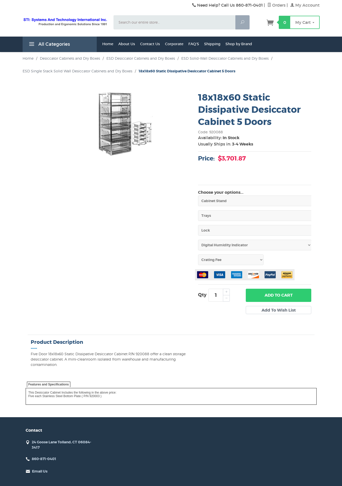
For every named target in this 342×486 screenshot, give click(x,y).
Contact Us (150, 44)
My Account (305, 5)
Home (107, 44)
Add (279, 295)
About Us (126, 44)
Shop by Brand (238, 44)
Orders (276, 5)
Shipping (212, 44)
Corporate (174, 44)
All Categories (49, 45)
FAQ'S (193, 44)
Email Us (39, 471)
